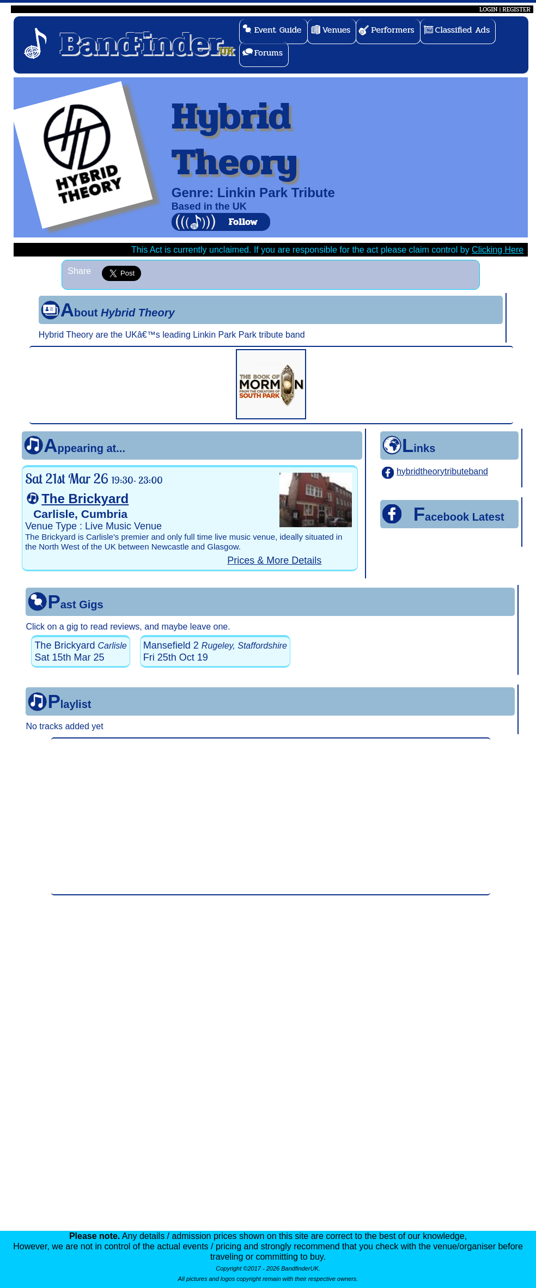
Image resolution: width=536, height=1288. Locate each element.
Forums (268, 52)
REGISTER (516, 9)
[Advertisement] (271, 816)
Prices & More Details (274, 560)
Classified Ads (462, 29)
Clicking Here (497, 249)
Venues (336, 29)
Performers (392, 29)
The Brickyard (85, 498)
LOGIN (488, 9)
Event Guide (278, 29)
